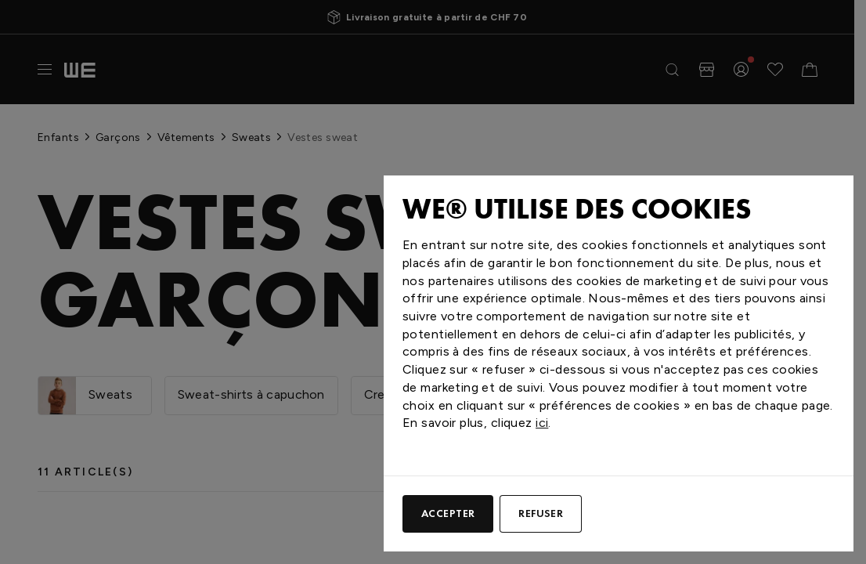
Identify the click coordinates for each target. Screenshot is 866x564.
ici (542, 422)
